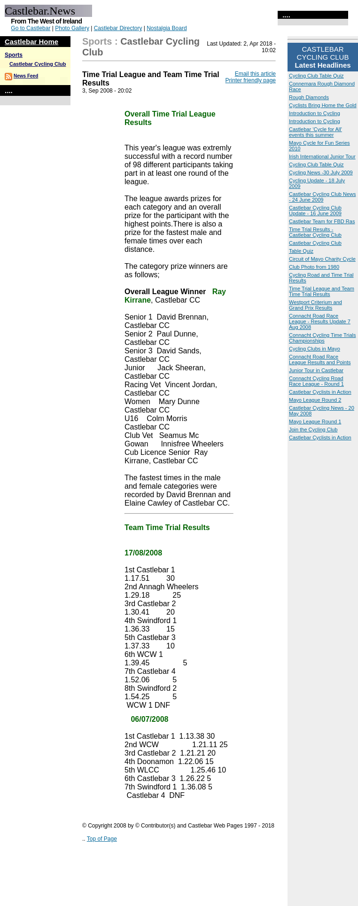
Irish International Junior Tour (322, 156)
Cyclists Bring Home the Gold (323, 105)
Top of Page (102, 839)
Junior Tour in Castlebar (316, 370)
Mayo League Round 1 (315, 421)
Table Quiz (301, 251)
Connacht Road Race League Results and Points (319, 359)
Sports (14, 55)
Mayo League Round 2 (315, 400)
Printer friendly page (251, 80)
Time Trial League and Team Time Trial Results (321, 291)
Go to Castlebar (30, 28)
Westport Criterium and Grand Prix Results (315, 305)
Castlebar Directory (118, 28)
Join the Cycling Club (313, 429)
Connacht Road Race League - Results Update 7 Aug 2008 (319, 321)
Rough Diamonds (309, 97)
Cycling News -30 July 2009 (321, 172)
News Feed (26, 75)
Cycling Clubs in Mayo (314, 348)
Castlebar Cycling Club (37, 64)
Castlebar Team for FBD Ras (322, 221)
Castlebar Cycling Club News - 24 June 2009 (322, 197)
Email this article (255, 73)
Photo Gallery (72, 28)
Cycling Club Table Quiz (316, 75)
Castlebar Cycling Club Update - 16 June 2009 (315, 210)
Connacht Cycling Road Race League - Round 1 (316, 381)
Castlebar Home (31, 42)
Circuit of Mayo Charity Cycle (322, 259)
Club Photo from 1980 (314, 267)
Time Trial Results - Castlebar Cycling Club (315, 232)
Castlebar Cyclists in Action (320, 392)
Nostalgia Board (167, 28)
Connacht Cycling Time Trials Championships (322, 338)
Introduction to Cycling (314, 113)
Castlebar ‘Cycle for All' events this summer (315, 132)
